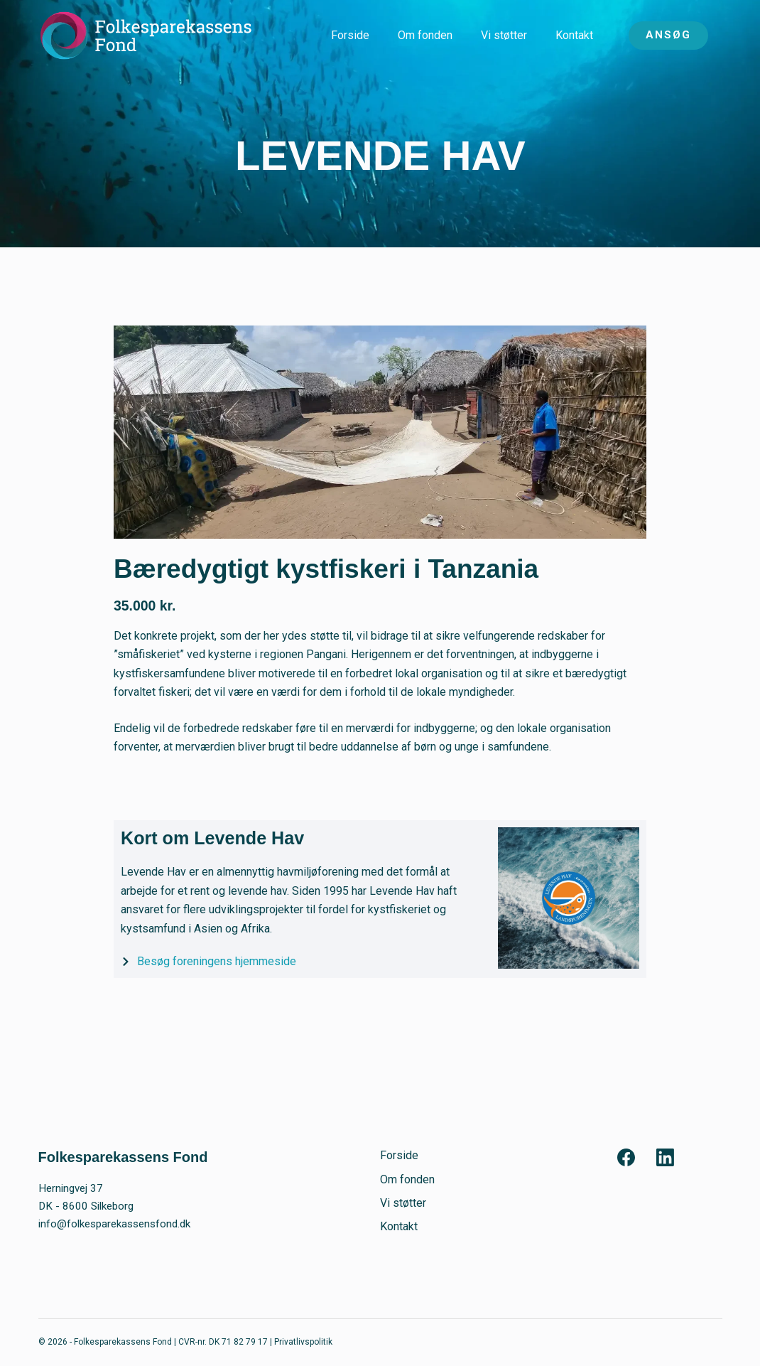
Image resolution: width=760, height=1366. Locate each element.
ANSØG (668, 34)
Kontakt (574, 35)
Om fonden (425, 35)
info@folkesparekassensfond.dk (114, 1223)
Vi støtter (504, 35)
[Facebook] (626, 1157)
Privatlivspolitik (303, 1342)
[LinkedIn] (665, 1157)
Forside (350, 35)
